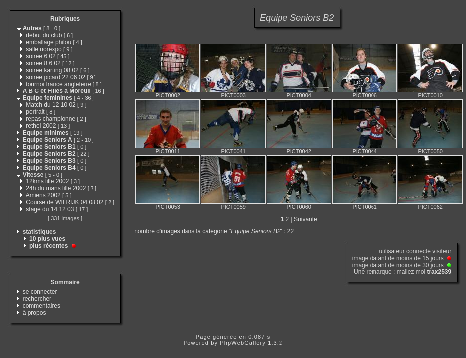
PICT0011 (167, 151)
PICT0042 (298, 151)
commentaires (41, 305)
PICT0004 (298, 95)
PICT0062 (430, 207)
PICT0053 (167, 207)
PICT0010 (430, 95)
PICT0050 (430, 151)
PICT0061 (364, 207)
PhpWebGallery (243, 343)
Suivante (305, 219)
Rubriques (65, 18)
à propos (34, 312)
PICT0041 (233, 151)
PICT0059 (233, 207)
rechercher (37, 298)
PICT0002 (167, 95)
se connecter (40, 291)
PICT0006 (364, 95)
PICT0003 (233, 95)
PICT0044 (364, 151)
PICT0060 (298, 207)
